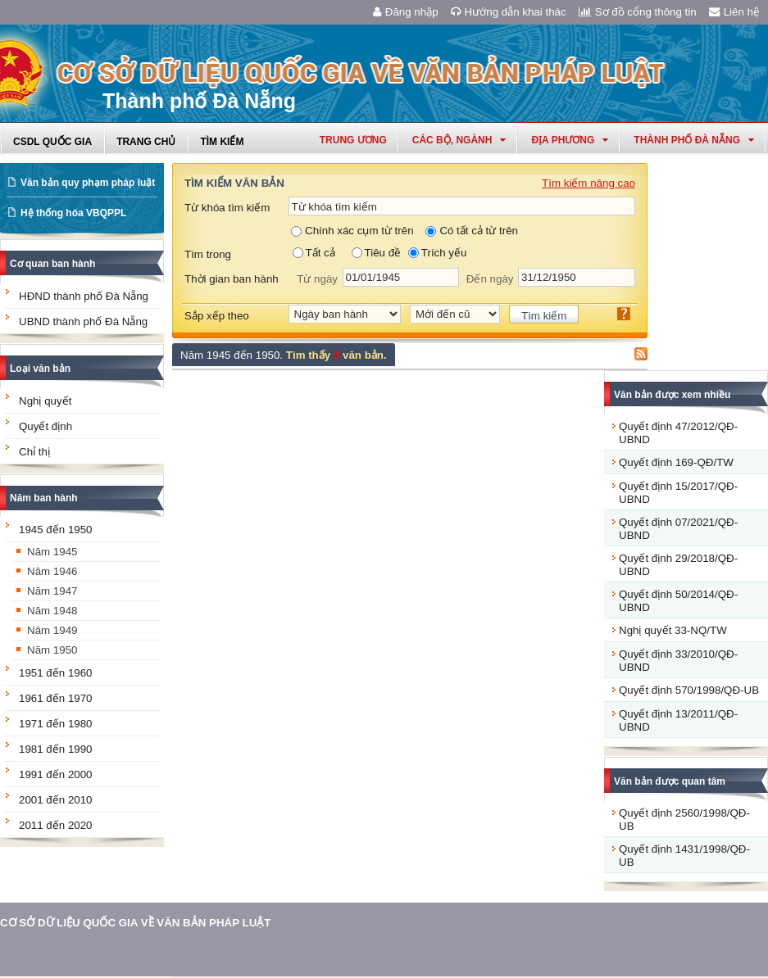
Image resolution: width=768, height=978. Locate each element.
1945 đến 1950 (56, 529)
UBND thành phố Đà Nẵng (83, 321)
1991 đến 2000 (56, 774)
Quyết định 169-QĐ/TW (676, 462)
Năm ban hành (44, 498)
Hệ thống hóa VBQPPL (73, 213)
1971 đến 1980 (56, 724)
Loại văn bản (40, 368)
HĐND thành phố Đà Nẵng (83, 296)
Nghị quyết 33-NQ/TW (673, 630)
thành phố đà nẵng (694, 140)
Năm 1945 (52, 552)
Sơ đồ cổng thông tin (638, 12)
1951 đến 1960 (56, 673)
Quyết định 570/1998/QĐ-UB (689, 690)
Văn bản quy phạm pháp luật (87, 182)
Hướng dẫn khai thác (508, 12)
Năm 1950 (52, 650)
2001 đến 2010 (56, 800)
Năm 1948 (52, 610)
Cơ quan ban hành (52, 263)
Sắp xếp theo (216, 316)
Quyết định (45, 426)
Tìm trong (207, 254)
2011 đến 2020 (56, 825)
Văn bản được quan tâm (669, 781)
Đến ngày (490, 279)
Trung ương (353, 140)
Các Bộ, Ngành (459, 140)
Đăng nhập (406, 12)
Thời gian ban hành (231, 279)
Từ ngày (317, 279)
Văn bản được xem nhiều (672, 395)
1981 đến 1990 (56, 749)
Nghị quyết (45, 401)
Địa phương (569, 140)
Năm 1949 (52, 630)
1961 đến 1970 (56, 698)
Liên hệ (734, 12)
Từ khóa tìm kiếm (227, 207)
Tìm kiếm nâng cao (588, 183)
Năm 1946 (52, 571)
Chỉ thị (34, 452)
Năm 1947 (52, 591)
